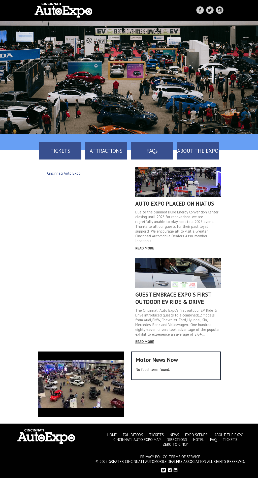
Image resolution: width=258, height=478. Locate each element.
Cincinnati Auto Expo (64, 173)
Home (112, 434)
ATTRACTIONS (106, 150)
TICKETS (60, 150)
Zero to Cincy (175, 444)
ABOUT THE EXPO (197, 150)
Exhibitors (133, 434)
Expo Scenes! (196, 434)
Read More (144, 248)
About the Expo (228, 434)
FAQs (152, 150)
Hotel (198, 439)
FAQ (213, 439)
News (174, 434)
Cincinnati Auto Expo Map (137, 439)
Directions (177, 439)
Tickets (156, 434)
